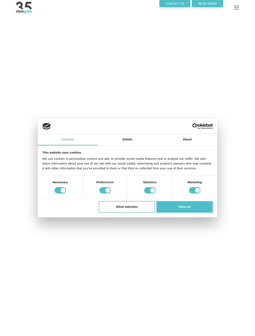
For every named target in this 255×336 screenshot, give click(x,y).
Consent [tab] (68, 139)
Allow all (184, 207)
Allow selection (127, 207)
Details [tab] (127, 139)
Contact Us (175, 3)
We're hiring (207, 3)
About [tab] (187, 139)
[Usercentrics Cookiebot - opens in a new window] (195, 126)
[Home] (32, 7)
